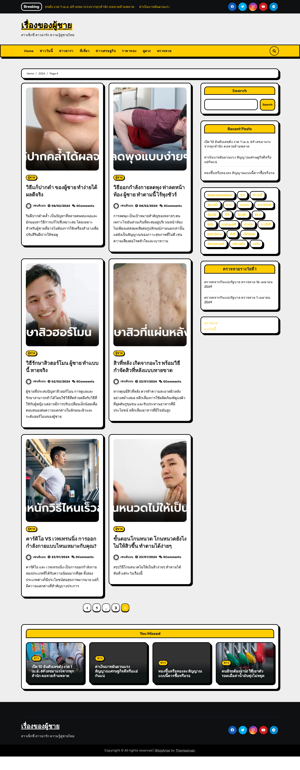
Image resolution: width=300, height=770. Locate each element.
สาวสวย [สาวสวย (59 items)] (248, 224)
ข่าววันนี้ (46, 51)
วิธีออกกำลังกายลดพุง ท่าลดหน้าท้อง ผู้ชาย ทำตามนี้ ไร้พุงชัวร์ (148, 194)
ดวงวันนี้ (210, 329)
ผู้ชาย (31, 177)
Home (29, 51)
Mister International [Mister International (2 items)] (219, 195)
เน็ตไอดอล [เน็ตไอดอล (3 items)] (249, 234)
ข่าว (36, 673)
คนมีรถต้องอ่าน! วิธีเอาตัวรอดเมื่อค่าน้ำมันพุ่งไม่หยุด (243, 688)
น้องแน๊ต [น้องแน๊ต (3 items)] (212, 214)
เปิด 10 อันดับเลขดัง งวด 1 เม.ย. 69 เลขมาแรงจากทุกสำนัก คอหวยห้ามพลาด (53, 686)
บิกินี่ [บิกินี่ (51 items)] (227, 214)
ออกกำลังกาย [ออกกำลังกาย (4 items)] (214, 234)
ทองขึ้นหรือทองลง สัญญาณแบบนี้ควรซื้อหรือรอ (239, 173)
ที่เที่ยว (85, 51)
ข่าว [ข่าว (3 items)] (242, 195)
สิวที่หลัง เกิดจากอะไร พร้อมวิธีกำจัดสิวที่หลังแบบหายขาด (149, 374)
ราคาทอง (129, 51)
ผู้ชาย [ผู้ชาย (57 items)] (258, 214)
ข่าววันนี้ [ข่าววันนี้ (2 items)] (257, 195)
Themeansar (185, 764)
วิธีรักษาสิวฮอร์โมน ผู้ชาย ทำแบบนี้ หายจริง (60, 374)
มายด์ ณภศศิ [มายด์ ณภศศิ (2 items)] (229, 224)
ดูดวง (147, 51)
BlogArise (162, 764)
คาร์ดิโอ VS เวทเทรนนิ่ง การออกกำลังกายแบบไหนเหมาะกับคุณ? (60, 553)
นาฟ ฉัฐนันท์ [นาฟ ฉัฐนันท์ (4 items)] (264, 204)
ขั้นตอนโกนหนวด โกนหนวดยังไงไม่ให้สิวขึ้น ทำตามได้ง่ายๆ (147, 553)
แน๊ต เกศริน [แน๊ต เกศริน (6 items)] (238, 243)
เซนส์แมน (36, 205)
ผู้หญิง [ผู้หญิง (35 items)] (210, 224)
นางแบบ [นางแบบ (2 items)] (244, 204)
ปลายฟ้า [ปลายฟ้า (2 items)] (242, 214)
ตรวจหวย (164, 51)
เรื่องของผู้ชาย (46, 25)
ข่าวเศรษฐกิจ (106, 51)
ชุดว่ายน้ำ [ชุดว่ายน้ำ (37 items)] (212, 204)
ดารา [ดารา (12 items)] (229, 204)
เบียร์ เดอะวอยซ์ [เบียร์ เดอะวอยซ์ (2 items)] (215, 243)
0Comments (85, 206)
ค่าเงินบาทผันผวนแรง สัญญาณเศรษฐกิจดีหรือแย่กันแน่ (116, 686)
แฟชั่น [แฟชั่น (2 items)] (256, 243)
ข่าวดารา (66, 51)
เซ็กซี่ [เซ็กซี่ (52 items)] (232, 234)
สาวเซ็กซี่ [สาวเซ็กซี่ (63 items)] (266, 224)
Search (239, 90)
